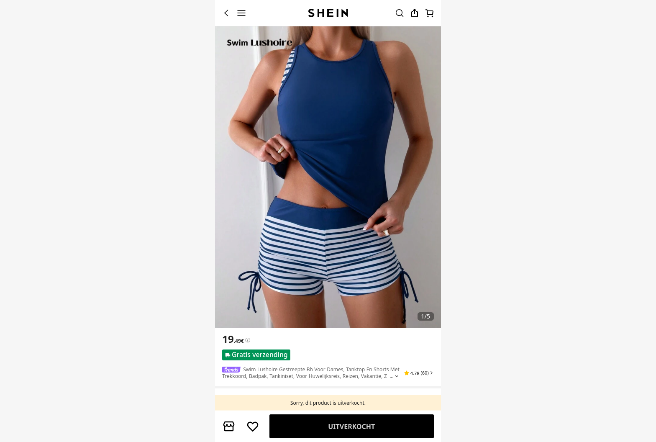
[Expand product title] (397, 376)
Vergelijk (352, 426)
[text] (232, 339)
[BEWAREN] (252, 426)
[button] (419, 373)
